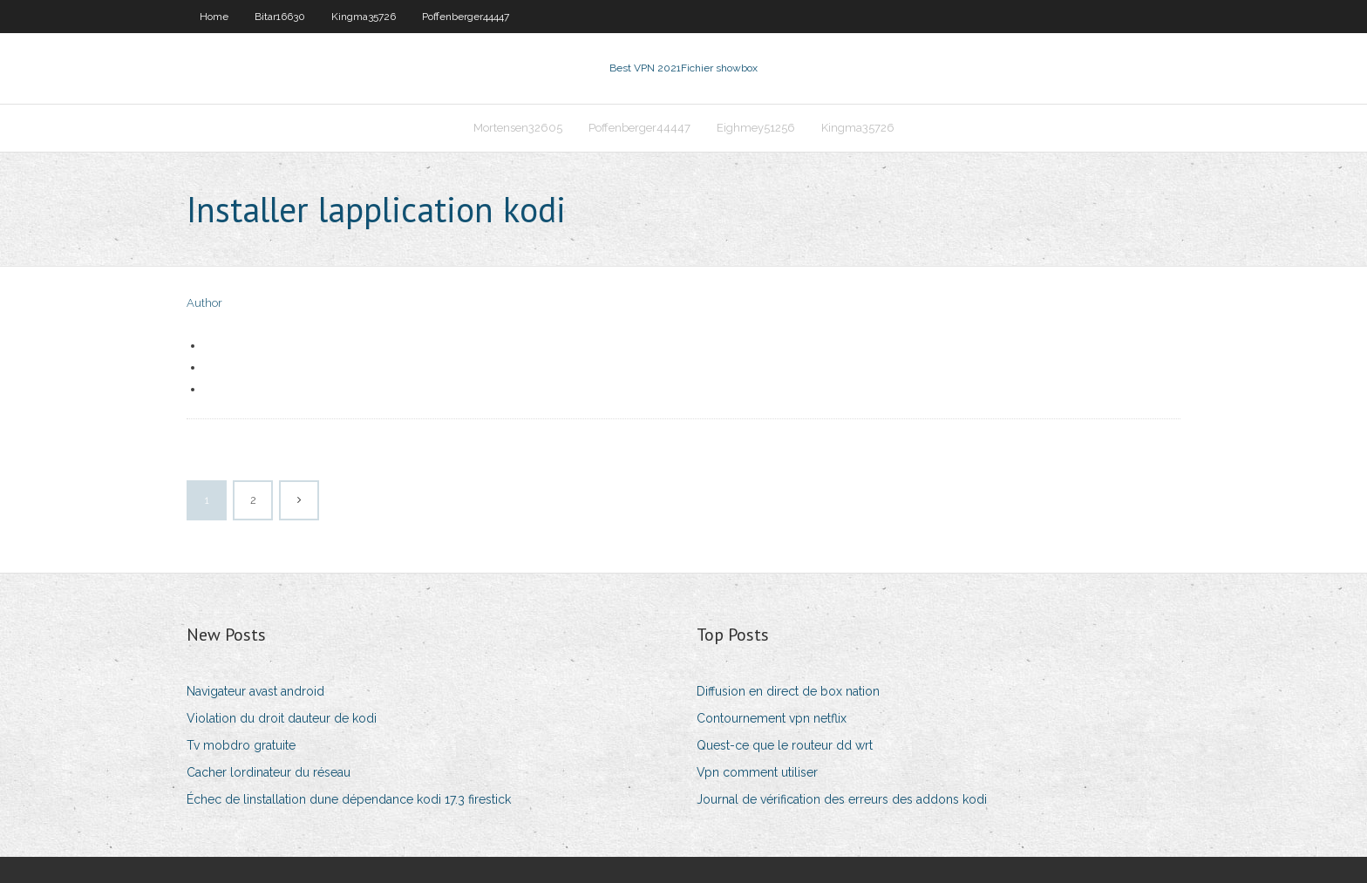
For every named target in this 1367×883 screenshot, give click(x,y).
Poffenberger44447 (465, 16)
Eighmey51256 (756, 127)
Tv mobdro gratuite (241, 745)
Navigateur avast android (255, 691)
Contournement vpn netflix (772, 718)
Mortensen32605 (517, 127)
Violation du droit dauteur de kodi (282, 718)
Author (204, 302)
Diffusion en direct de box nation (788, 691)
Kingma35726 (363, 16)
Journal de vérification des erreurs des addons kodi (842, 799)
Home (214, 16)
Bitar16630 (280, 16)
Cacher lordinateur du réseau (268, 772)
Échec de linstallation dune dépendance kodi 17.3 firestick (349, 799)
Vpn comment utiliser (757, 772)
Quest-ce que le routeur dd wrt (785, 745)
